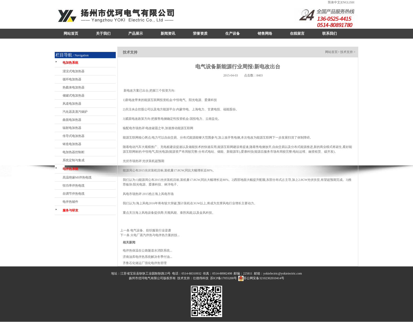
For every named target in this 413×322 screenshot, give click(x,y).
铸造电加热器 (72, 144)
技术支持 (346, 52)
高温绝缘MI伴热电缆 (77, 177)
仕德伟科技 (201, 278)
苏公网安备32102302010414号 (264, 278)
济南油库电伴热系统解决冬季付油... (147, 257)
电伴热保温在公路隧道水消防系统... (147, 250)
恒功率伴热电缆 (73, 185)
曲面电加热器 (72, 120)
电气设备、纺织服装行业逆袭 (150, 230)
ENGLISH (347, 2)
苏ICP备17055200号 (223, 278)
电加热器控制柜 (73, 152)
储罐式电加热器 (73, 95)
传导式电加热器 (73, 136)
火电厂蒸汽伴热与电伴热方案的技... (155, 235)
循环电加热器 (72, 79)
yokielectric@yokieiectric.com (282, 273)
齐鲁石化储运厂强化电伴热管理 (145, 263)
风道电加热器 (72, 103)
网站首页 (331, 52)
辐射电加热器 (72, 128)
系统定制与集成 (73, 160)
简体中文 (334, 2)
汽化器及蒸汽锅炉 (75, 112)
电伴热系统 (70, 169)
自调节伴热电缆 (73, 193)
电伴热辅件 (70, 202)
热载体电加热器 (73, 87)
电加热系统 (70, 62)
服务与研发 (70, 210)
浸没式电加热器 (73, 71)
